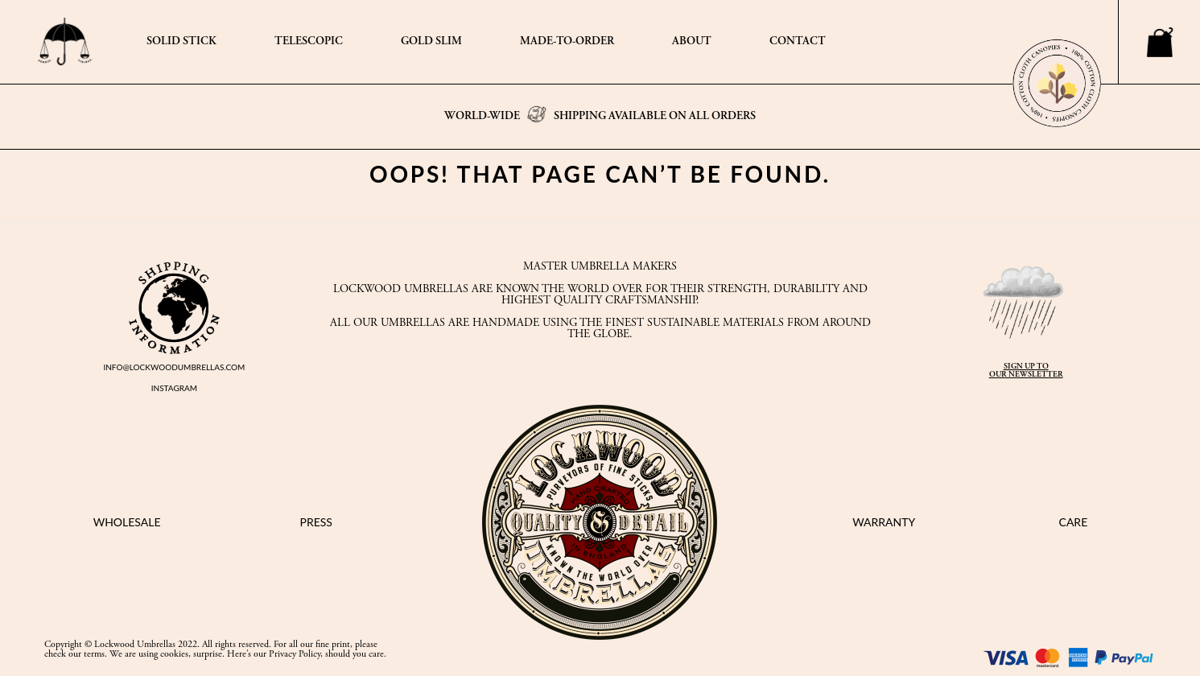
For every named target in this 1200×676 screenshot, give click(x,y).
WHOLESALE (127, 522)
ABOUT (691, 41)
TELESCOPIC (308, 41)
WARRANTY (883, 522)
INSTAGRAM (174, 388)
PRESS (316, 522)
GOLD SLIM (431, 41)
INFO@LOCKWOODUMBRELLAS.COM (174, 367)
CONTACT (797, 41)
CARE (1073, 522)
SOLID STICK (181, 41)
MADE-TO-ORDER (567, 41)
